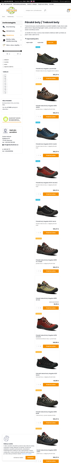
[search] (45, 10)
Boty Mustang (8, 27)
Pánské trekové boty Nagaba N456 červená (57, 189)
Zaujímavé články (43, 4)
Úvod (3, 16)
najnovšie (46, 42)
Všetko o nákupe (32, 4)
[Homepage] (1, 4)
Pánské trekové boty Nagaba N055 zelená (57, 270)
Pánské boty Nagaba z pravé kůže (35, 69)
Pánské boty (10, 16)
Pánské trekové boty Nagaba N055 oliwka (57, 69)
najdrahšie (38, 42)
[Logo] (11, 10)
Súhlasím (30, 458)
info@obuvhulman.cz (11, 145)
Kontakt (51, 4)
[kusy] (29, 81)
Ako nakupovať (7, 4)
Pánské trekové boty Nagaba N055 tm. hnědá (57, 149)
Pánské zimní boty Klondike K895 (57, 309)
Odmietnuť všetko (18, 457)
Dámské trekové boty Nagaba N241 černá (36, 229)
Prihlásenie (56, 1)
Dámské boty (8, 31)
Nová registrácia (65, 1)
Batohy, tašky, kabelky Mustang (9, 40)
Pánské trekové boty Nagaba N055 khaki (57, 229)
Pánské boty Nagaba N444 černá (35, 149)
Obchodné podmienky (19, 4)
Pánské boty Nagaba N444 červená (57, 109)
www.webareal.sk (42, 453)
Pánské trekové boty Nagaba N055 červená (35, 308)
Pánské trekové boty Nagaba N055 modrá (35, 269)
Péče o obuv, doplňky (10, 45)
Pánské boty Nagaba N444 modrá (35, 109)
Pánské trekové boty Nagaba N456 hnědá (46, 348)
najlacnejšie (29, 42)
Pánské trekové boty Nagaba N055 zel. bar (35, 190)
